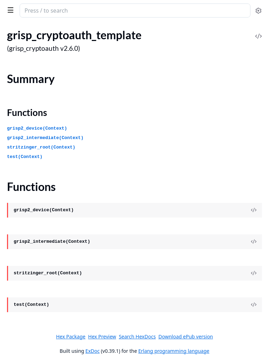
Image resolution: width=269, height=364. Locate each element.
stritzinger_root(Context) (41, 147)
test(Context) (24, 156)
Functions (27, 112)
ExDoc (92, 351)
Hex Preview (102, 336)
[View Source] (253, 210)
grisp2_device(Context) (37, 128)
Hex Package (70, 336)
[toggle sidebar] (9, 10)
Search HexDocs (137, 336)
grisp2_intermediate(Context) (45, 137)
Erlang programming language (173, 351)
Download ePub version (185, 336)
